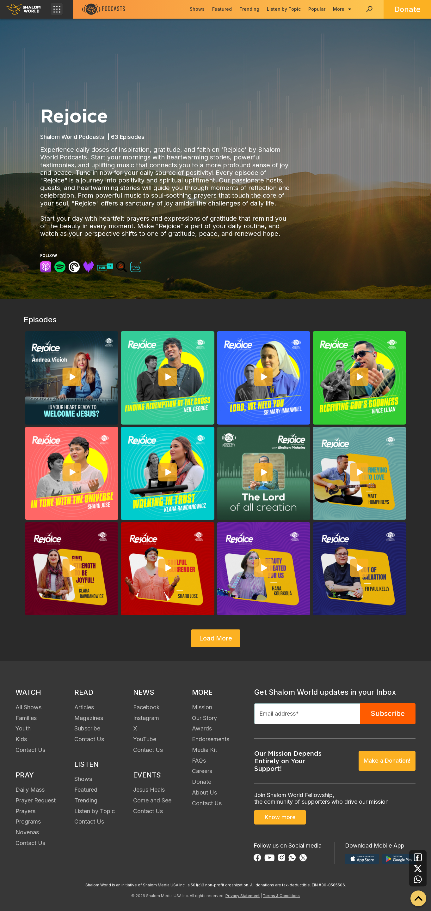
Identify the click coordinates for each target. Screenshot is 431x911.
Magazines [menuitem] (88, 718)
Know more (280, 817)
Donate (407, 9)
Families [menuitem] (26, 718)
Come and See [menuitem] (152, 800)
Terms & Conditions (281, 895)
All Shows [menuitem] (28, 707)
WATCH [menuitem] (28, 692)
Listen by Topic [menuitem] (284, 9)
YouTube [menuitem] (144, 739)
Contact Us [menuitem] (30, 750)
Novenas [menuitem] (27, 832)
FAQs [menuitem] (199, 760)
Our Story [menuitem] (204, 718)
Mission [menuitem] (202, 707)
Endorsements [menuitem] (210, 739)
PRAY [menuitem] (24, 775)
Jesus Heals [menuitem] (149, 789)
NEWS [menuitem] (143, 692)
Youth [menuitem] (23, 728)
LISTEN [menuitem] (86, 764)
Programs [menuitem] (28, 821)
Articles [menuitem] (84, 707)
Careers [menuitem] (202, 771)
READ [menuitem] (83, 692)
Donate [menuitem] (201, 781)
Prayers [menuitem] (25, 811)
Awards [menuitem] (202, 728)
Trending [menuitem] (249, 9)
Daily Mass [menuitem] (30, 789)
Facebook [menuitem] (146, 707)
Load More (215, 638)
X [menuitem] (135, 728)
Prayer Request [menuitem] (35, 800)
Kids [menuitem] (21, 739)
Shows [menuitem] (197, 9)
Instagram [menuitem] (146, 718)
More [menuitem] (338, 9)
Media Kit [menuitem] (204, 750)
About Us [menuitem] (204, 792)
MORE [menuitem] (202, 692)
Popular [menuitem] (316, 9)
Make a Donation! (387, 760)
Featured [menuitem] (222, 9)
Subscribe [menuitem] (87, 728)
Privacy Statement (242, 895)
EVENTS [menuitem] (147, 775)
